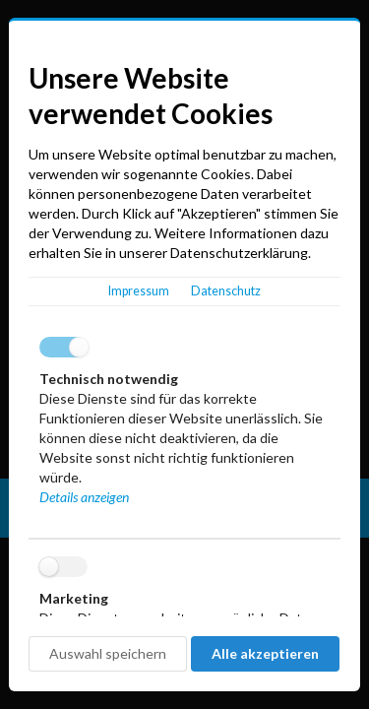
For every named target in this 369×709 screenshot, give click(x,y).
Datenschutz (226, 291)
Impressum (138, 291)
